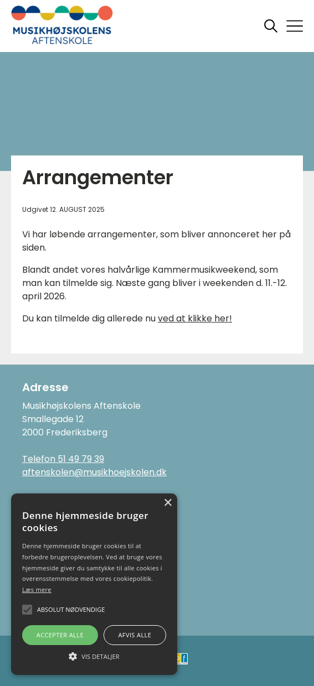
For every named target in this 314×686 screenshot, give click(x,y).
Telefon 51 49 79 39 (63, 459)
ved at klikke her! (195, 318)
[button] (94, 656)
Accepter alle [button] (60, 635)
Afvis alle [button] (134, 635)
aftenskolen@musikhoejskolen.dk (94, 472)
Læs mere (37, 589)
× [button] (167, 503)
